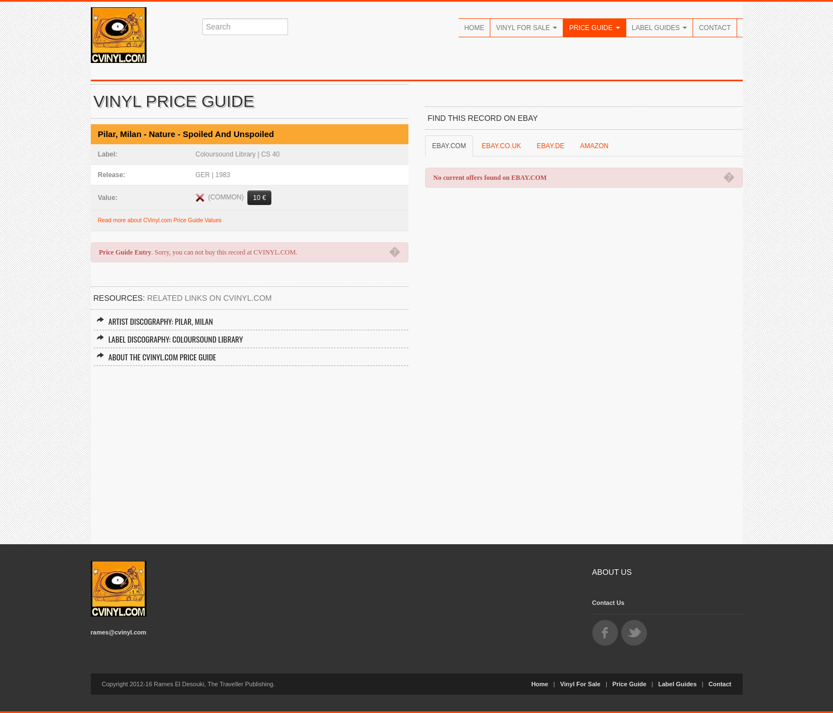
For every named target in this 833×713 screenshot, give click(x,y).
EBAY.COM (449, 146)
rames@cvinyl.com (119, 632)
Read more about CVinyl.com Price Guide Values (160, 220)
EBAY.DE (550, 146)
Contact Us (608, 602)
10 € (259, 198)
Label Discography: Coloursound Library (169, 339)
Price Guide (594, 28)
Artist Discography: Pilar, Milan (154, 321)
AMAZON (594, 146)
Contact (714, 28)
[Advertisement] (249, 450)
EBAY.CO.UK (501, 146)
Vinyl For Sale (526, 28)
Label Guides (660, 28)
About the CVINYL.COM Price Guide (156, 357)
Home (474, 28)
